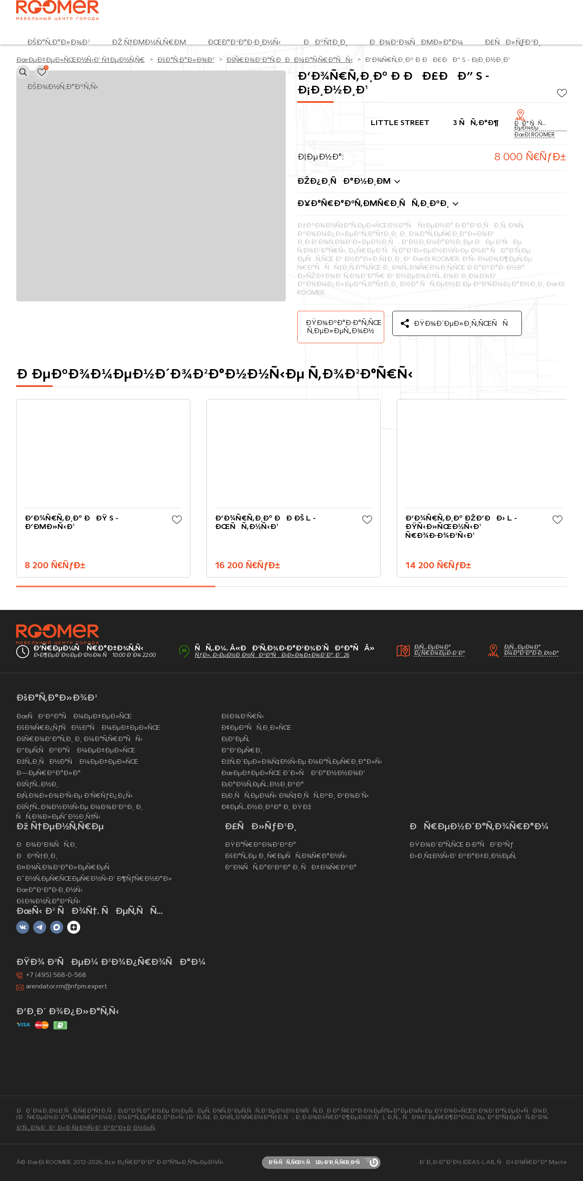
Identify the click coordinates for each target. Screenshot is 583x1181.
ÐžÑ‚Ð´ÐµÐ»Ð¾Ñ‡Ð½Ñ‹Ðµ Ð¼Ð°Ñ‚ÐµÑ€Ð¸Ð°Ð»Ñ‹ (301, 762)
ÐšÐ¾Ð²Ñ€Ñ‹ (242, 717)
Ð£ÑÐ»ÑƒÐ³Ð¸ (512, 42)
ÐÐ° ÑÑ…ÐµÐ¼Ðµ (530, 126)
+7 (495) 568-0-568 (56, 975)
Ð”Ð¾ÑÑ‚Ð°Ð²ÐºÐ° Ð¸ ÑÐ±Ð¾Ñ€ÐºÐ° (291, 868)
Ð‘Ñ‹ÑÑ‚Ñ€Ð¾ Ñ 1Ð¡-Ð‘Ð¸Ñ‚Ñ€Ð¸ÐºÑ (316, 1162)
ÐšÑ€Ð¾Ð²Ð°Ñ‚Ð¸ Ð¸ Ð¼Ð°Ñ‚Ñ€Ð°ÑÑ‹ (79, 739)
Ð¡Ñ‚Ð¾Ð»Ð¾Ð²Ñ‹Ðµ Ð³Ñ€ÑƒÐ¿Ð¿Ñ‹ (74, 796)
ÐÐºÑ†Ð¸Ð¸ (325, 42)
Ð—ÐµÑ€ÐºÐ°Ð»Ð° (48, 773)
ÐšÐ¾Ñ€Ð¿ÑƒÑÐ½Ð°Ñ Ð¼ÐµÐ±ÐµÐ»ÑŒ (88, 728)
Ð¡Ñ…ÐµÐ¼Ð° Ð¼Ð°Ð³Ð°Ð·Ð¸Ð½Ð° (531, 650)
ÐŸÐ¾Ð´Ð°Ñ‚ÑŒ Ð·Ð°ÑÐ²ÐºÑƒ (461, 845)
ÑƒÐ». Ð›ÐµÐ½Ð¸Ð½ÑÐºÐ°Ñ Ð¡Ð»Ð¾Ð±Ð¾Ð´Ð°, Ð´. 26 (272, 655)
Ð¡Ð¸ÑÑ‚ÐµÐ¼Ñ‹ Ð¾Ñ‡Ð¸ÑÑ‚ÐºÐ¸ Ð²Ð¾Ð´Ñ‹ (295, 796)
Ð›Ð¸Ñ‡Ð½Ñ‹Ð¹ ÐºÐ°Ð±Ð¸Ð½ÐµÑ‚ (462, 856)
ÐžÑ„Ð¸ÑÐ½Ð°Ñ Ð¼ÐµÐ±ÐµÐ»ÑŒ (77, 762)
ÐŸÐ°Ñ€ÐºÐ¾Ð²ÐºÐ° (260, 845)
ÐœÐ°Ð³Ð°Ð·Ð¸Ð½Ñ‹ (244, 42)
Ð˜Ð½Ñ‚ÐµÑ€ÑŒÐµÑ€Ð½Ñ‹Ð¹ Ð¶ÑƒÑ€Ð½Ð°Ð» (94, 879)
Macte (558, 1163)
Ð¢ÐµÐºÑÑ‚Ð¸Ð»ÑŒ (256, 728)
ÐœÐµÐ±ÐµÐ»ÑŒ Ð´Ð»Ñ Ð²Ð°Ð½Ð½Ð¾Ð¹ (293, 773)
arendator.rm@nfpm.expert (66, 986)
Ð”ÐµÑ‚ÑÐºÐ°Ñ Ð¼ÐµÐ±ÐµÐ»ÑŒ (75, 751)
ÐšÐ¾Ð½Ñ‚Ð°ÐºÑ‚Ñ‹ (62, 87)
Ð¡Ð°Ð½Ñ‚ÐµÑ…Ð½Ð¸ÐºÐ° (262, 785)
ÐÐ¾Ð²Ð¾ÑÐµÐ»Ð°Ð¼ (416, 42)
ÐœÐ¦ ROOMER (534, 135)
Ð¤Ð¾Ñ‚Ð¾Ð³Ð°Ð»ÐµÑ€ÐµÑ (65, 868)
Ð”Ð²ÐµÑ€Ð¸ (241, 751)
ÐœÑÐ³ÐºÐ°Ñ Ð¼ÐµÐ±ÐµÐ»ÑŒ (74, 717)
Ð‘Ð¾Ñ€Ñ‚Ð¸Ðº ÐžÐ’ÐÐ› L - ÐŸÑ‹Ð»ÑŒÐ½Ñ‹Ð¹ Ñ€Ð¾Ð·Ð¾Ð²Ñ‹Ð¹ (461, 527)
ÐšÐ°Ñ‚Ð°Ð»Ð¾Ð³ (58, 42)
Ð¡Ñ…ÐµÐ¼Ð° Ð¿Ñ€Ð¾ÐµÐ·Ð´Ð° (439, 650)
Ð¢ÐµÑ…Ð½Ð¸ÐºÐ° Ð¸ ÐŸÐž (266, 807)
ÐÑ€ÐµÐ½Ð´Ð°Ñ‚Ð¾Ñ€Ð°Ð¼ (479, 827)
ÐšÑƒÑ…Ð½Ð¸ (37, 785)
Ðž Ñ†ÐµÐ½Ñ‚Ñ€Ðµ (149, 42)
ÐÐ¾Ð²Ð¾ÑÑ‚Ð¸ (46, 845)
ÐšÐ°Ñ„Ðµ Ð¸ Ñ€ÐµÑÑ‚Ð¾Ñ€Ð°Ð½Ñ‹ (286, 856)
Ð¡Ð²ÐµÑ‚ (235, 739)
